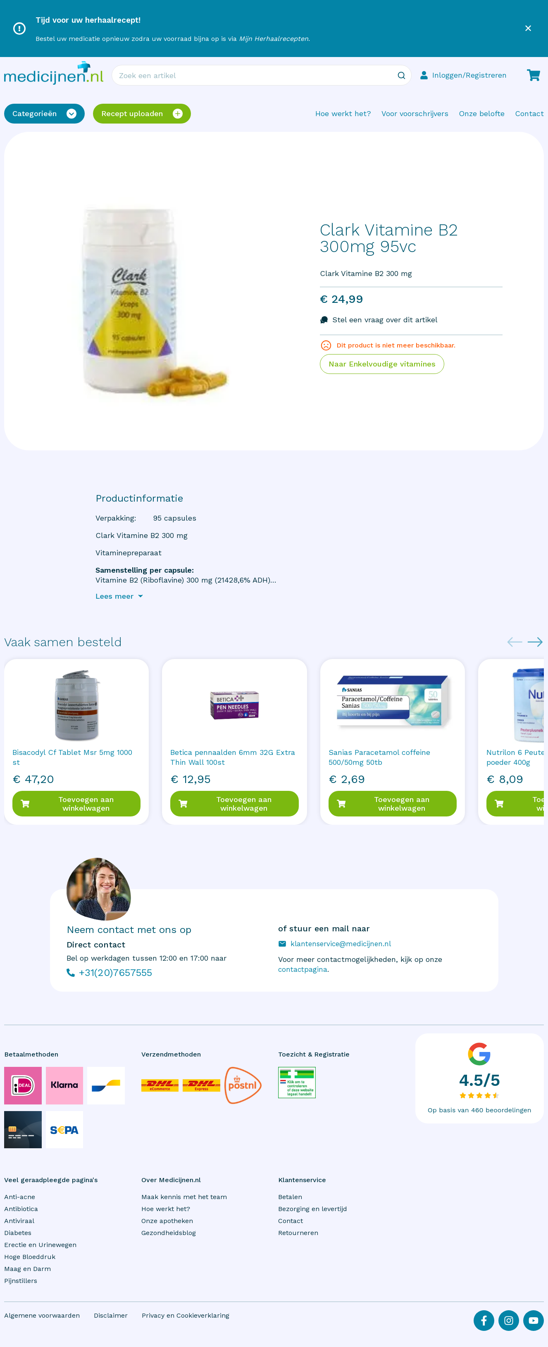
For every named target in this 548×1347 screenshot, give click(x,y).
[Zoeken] (401, 75)
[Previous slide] (515, 642)
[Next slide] (535, 642)
